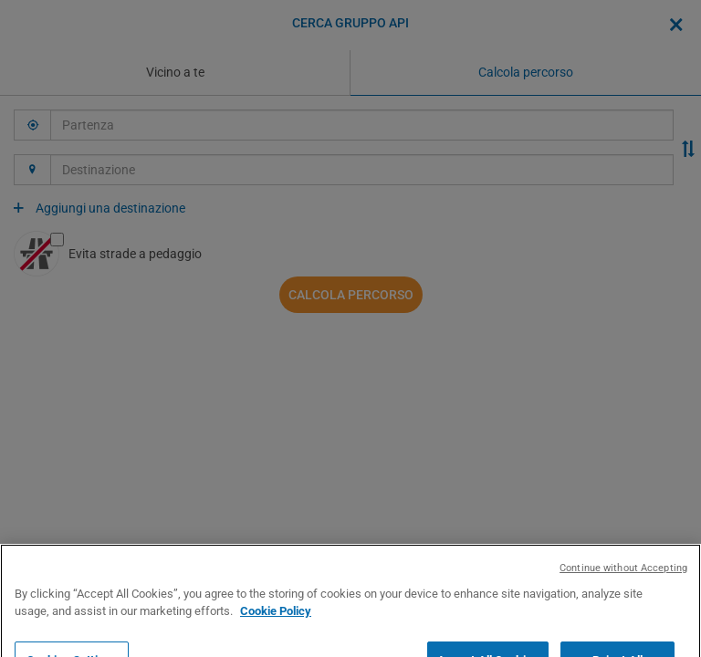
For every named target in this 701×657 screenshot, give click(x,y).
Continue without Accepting (623, 602)
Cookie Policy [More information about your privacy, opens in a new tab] (275, 645)
